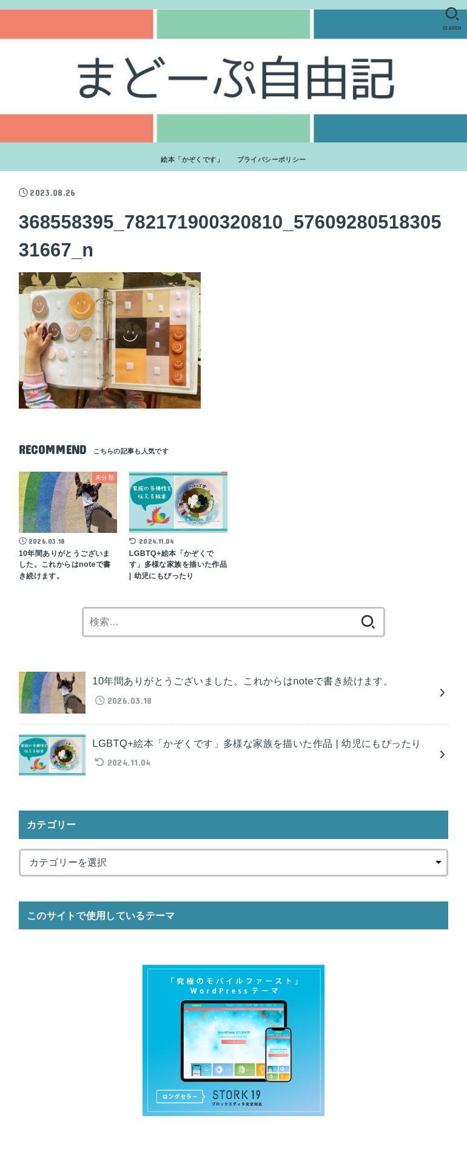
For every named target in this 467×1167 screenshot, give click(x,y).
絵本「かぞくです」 (192, 159)
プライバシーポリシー (271, 159)
